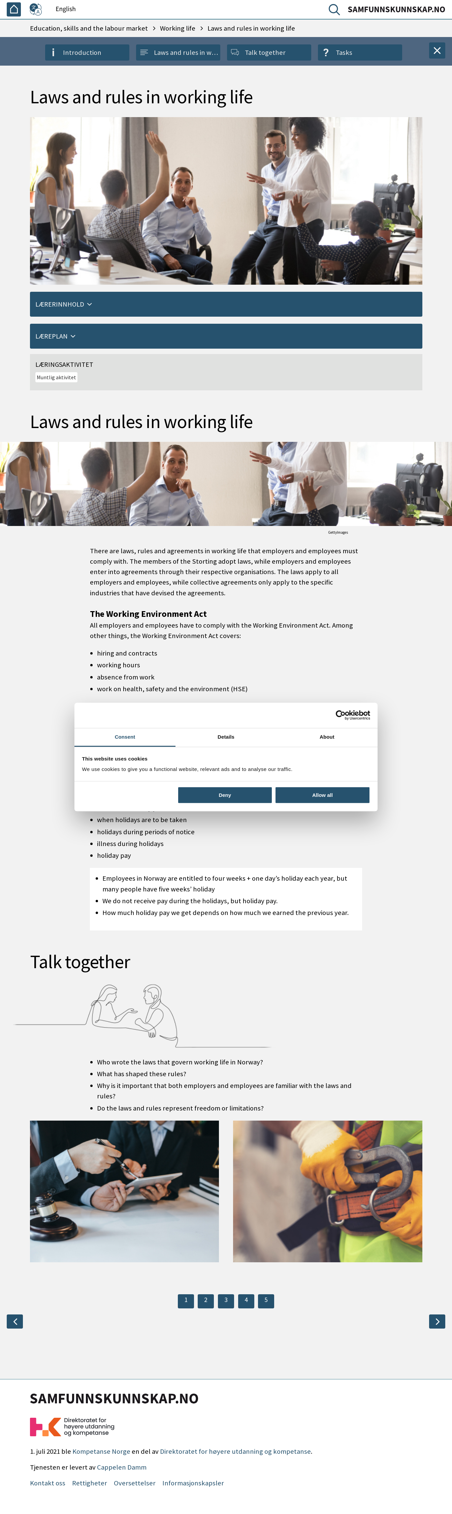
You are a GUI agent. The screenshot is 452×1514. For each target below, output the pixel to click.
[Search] (336, 11)
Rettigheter (89, 1483)
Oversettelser (135, 1483)
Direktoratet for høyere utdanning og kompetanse (235, 1451)
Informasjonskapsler (193, 1483)
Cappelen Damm (122, 1467)
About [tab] (327, 737)
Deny (225, 795)
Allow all (322, 795)
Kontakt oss (47, 1483)
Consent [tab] (125, 737)
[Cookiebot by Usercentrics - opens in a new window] (340, 715)
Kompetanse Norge (101, 1451)
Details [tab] (226, 737)
